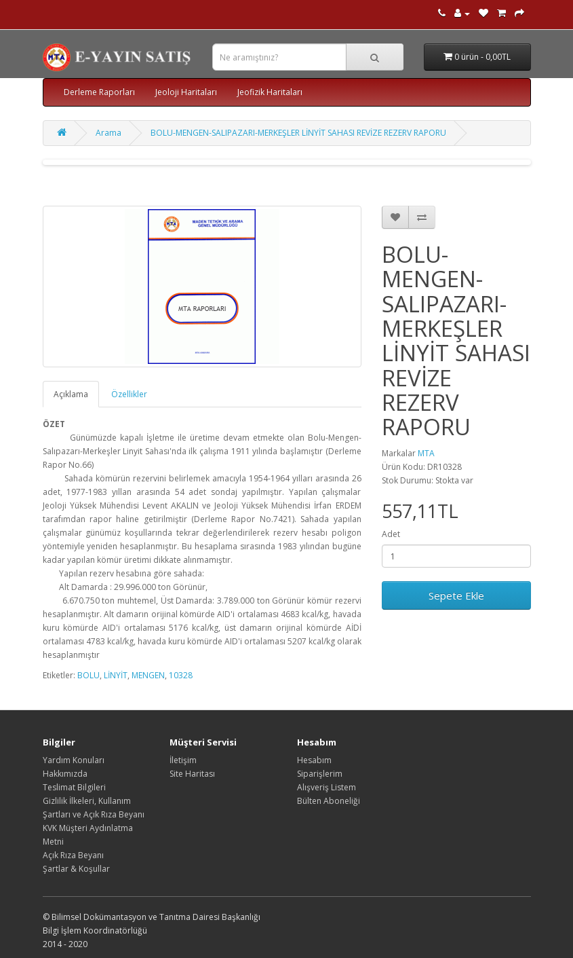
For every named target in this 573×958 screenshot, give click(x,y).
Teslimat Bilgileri (74, 787)
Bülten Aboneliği (328, 801)
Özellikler (129, 394)
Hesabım (314, 760)
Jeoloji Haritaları (186, 92)
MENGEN (148, 675)
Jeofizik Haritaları (269, 92)
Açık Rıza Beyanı (73, 855)
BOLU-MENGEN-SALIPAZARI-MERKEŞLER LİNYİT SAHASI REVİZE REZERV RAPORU (298, 133)
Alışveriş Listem (326, 787)
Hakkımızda (65, 773)
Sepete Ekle (456, 595)
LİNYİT (115, 675)
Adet (391, 534)
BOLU (88, 675)
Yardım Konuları (73, 760)
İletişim (183, 760)
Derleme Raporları (99, 92)
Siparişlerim (319, 773)
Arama (108, 133)
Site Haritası (192, 773)
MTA (426, 453)
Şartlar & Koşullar (76, 868)
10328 (181, 675)
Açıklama (71, 394)
